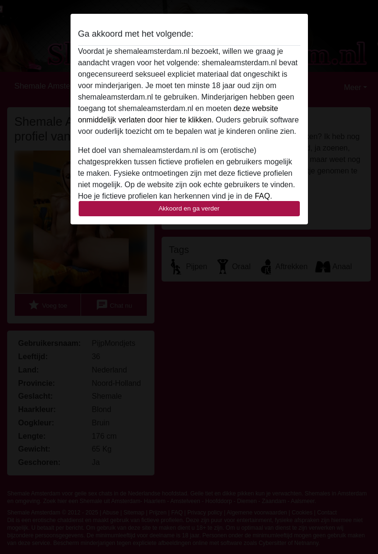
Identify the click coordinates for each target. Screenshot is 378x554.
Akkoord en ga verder (188, 208)
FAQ (262, 196)
